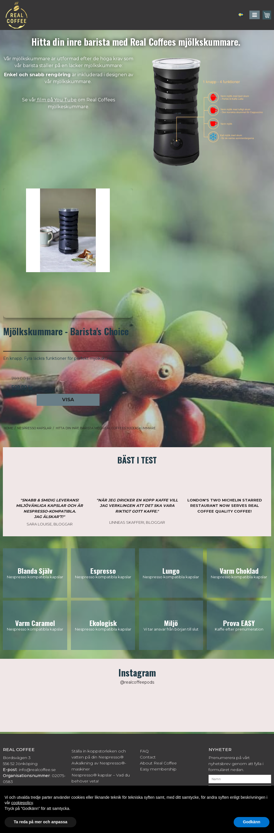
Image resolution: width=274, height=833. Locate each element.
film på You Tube (56, 100)
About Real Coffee (158, 763)
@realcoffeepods (137, 682)
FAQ (144, 751)
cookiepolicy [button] (22, 802)
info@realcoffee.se (37, 769)
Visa (68, 399)
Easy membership (158, 769)
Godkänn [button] (251, 822)
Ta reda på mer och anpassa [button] (40, 822)
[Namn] (240, 778)
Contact (148, 757)
